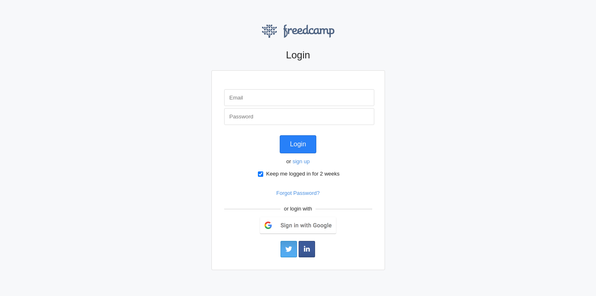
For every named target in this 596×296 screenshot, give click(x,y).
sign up (301, 161)
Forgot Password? (298, 193)
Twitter (289, 249)
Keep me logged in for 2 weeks (298, 174)
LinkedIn (307, 249)
